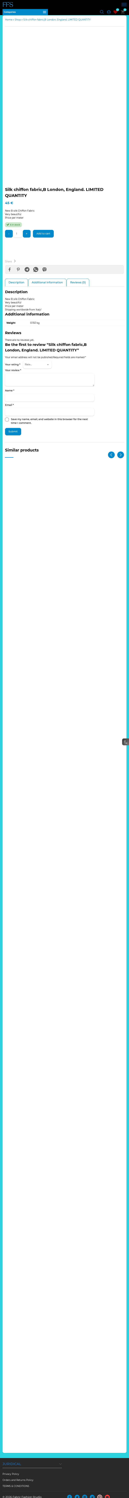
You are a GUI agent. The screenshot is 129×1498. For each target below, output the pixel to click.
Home (8, 22)
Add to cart (44, 236)
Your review (13, 374)
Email (9, 409)
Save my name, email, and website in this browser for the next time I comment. (49, 425)
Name (9, 394)
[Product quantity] (18, 237)
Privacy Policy (11, 1468)
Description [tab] (16, 286)
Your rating (12, 368)
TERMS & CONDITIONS (16, 1481)
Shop (18, 22)
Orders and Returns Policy (18, 1475)
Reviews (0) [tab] (78, 286)
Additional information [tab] (47, 286)
